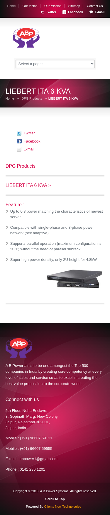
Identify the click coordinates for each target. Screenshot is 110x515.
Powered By (53, 506)
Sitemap (74, 6)
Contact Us (95, 6)
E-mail (99, 12)
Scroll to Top (55, 499)
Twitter (51, 12)
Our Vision (30, 6)
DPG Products (31, 98)
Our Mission (53, 6)
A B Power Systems (54, 491)
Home (11, 6)
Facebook (75, 12)
